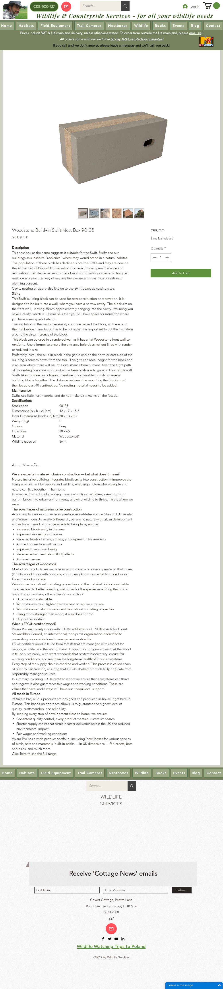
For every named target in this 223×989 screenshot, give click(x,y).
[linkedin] (123, 939)
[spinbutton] (161, 257)
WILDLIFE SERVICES (111, 800)
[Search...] (97, 6)
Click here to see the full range (34, 754)
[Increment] (168, 257)
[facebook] (103, 939)
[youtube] (116, 939)
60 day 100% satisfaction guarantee (136, 39)
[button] (211, 5)
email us (195, 33)
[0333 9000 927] (44, 7)
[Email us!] (111, 929)
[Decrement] (154, 257)
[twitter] (109, 939)
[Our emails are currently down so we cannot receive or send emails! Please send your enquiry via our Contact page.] (66, 6)
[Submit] (182, 890)
